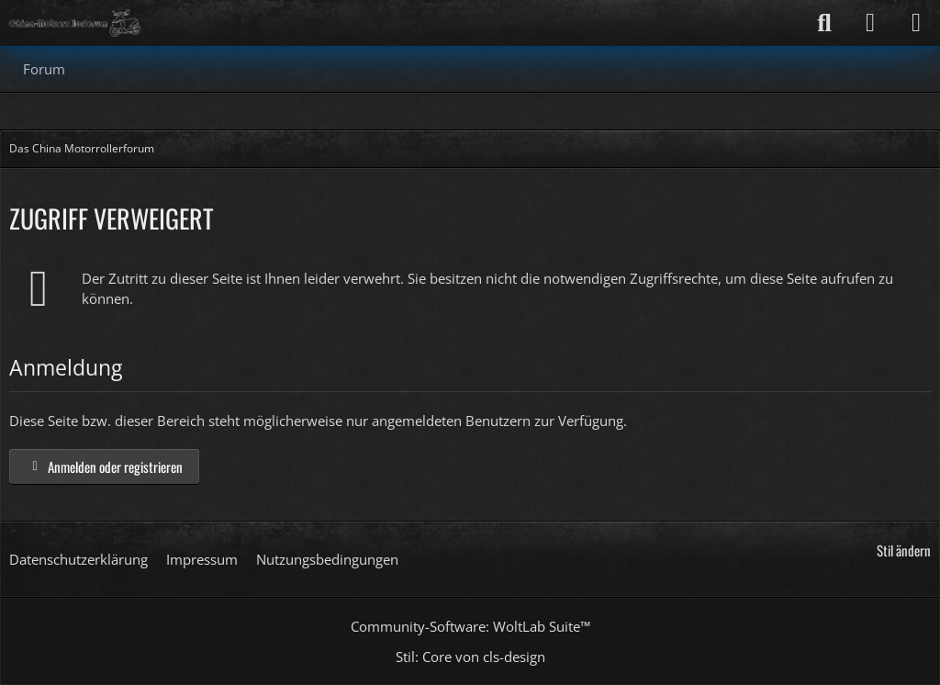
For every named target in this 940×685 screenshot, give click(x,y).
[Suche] (824, 23)
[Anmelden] (870, 23)
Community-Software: (470, 626)
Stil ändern (904, 550)
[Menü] (916, 23)
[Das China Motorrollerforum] (75, 23)
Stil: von (470, 656)
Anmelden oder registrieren (104, 466)
